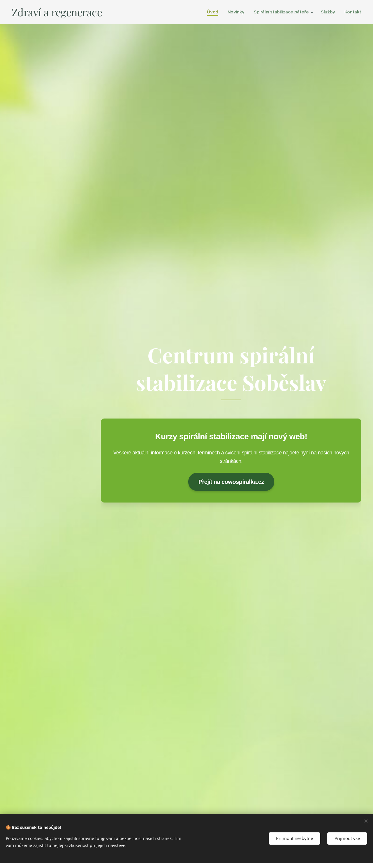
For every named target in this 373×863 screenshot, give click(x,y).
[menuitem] (208, 12)
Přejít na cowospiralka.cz (231, 481)
